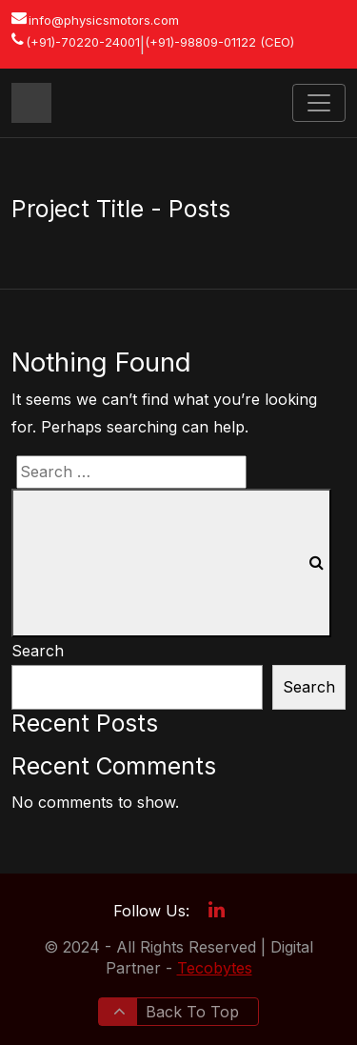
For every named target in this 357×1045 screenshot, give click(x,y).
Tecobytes (214, 967)
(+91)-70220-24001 (83, 42)
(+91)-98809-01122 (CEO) (219, 42)
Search (37, 650)
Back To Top (176, 1011)
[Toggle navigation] (319, 103)
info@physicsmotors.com (104, 20)
